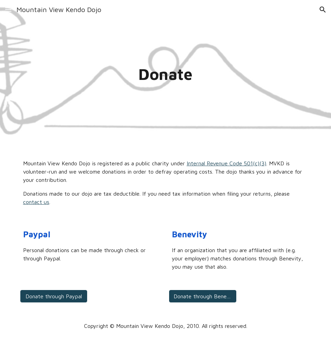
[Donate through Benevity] (202, 296)
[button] (8, 9)
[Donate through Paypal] (54, 296)
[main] (165, 74)
